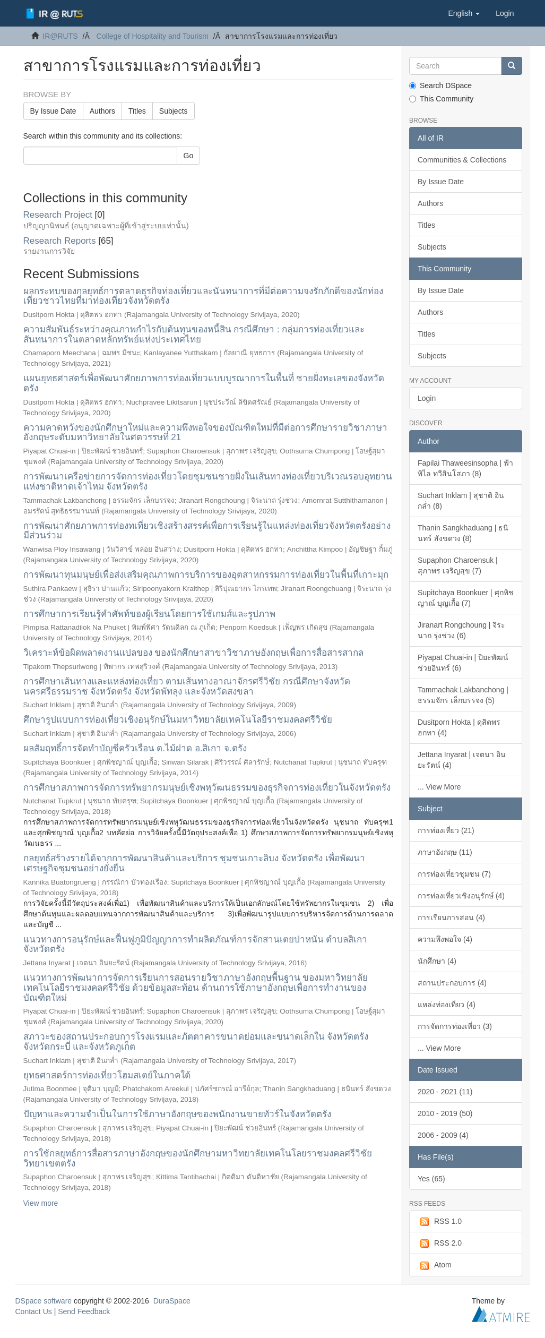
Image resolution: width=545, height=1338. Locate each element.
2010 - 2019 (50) (445, 1113)
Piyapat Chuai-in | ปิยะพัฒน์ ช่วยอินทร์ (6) (463, 662)
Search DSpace (440, 85)
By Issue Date (53, 111)
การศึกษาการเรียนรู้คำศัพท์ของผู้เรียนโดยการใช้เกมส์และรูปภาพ (149, 614)
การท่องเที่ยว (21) (446, 830)
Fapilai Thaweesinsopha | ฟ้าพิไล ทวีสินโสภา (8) (465, 468)
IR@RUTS (59, 36)
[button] (464, 13)
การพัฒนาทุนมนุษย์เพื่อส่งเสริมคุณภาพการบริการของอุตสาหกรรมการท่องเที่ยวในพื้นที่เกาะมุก (205, 575)
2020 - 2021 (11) (445, 1091)
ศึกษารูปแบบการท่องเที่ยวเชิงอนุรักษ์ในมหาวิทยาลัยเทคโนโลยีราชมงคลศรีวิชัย (177, 720)
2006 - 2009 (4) (443, 1135)
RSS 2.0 (440, 1243)
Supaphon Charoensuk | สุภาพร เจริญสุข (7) (458, 565)
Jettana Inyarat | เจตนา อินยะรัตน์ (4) (462, 759)
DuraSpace (172, 1301)
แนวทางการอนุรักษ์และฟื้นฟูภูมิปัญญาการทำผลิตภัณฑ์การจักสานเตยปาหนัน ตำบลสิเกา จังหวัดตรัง (195, 944)
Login (427, 398)
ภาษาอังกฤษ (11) (445, 852)
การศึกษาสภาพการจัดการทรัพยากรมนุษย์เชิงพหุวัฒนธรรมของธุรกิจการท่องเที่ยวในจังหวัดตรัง (207, 788)
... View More (439, 787)
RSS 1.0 (440, 1221)
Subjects (173, 111)
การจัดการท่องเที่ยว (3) (455, 1026)
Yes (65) (431, 1178)
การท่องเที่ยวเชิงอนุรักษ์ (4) (461, 895)
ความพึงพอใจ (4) (445, 939)
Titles (137, 111)
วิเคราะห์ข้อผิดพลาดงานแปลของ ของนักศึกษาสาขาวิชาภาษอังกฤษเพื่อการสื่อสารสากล (193, 653)
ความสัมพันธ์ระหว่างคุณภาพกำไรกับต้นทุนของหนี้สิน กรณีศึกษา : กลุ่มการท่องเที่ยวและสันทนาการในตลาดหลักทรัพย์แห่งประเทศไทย (194, 334)
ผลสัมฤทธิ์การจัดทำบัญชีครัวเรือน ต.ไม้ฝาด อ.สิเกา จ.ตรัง (135, 748)
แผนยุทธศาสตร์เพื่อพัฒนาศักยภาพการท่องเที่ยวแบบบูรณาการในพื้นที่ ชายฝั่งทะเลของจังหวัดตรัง (204, 383)
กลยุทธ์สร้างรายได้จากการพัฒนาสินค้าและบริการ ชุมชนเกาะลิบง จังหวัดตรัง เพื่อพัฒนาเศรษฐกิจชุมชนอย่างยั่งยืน (194, 863)
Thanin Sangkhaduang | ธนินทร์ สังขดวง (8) (463, 533)
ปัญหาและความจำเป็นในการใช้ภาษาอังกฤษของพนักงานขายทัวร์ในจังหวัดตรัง (177, 1114)
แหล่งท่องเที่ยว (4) (446, 1004)
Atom (435, 1265)
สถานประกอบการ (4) (452, 983)
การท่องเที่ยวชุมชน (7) (454, 874)
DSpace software (43, 1301)
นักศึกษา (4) (437, 961)
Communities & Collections (462, 160)
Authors (102, 111)
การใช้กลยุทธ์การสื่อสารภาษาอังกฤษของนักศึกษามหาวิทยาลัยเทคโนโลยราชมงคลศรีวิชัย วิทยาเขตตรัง (197, 1158)
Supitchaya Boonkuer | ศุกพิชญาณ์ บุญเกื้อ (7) (466, 597)
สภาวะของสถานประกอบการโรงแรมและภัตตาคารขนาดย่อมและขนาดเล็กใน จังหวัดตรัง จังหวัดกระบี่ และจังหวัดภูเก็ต (196, 1042)
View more (40, 1203)
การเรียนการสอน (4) (451, 917)
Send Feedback (84, 1311)
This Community (441, 99)
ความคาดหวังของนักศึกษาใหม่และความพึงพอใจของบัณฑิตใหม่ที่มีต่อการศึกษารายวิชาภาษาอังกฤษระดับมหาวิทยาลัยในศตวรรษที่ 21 (205, 433)
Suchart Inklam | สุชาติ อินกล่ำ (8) (461, 500)
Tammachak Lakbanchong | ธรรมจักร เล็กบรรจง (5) (463, 695)
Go (189, 155)
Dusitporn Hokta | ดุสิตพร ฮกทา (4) (459, 727)
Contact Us (33, 1311)
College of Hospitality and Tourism (153, 36)
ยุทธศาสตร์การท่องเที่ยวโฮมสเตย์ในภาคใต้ (107, 1075)
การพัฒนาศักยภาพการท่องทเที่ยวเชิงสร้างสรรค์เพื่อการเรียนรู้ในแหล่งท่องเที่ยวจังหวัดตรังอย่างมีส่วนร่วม (207, 531)
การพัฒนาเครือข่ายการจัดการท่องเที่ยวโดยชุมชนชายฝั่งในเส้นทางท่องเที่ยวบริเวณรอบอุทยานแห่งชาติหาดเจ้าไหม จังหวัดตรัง (207, 481)
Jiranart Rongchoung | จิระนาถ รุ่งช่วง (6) (461, 630)
